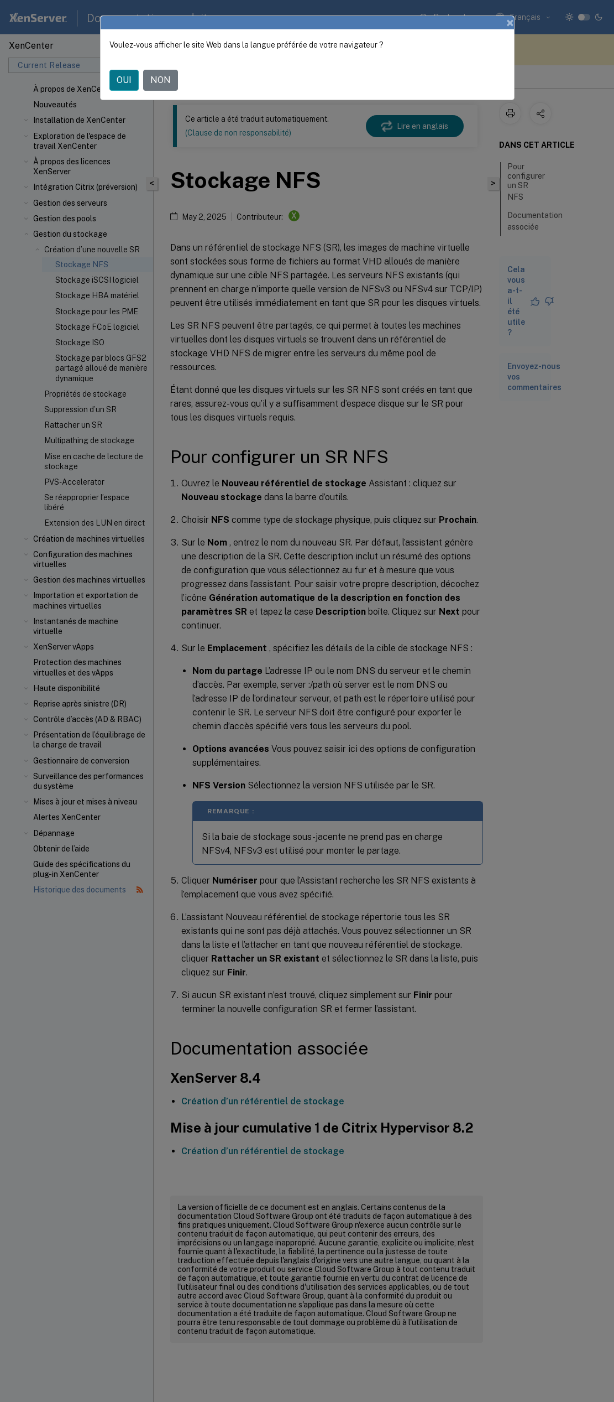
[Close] (510, 22)
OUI (124, 80)
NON (160, 80)
